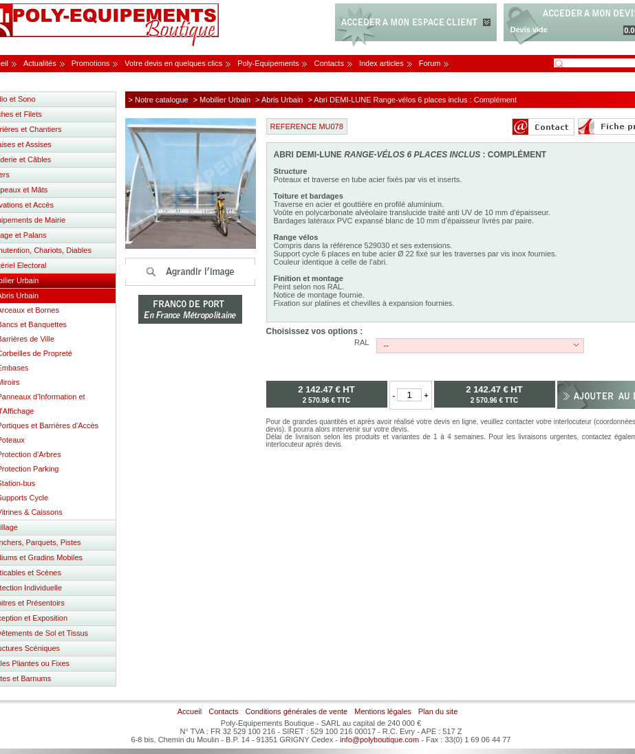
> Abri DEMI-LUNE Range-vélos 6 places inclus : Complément (412, 100)
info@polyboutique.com (379, 739)
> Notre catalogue (159, 100)
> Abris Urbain (279, 100)
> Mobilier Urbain (221, 100)
